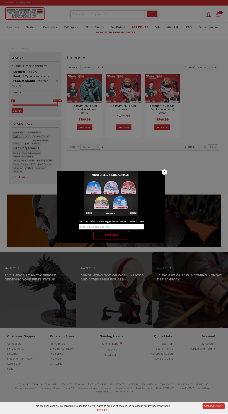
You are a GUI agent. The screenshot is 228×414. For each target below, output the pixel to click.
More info (102, 409)
